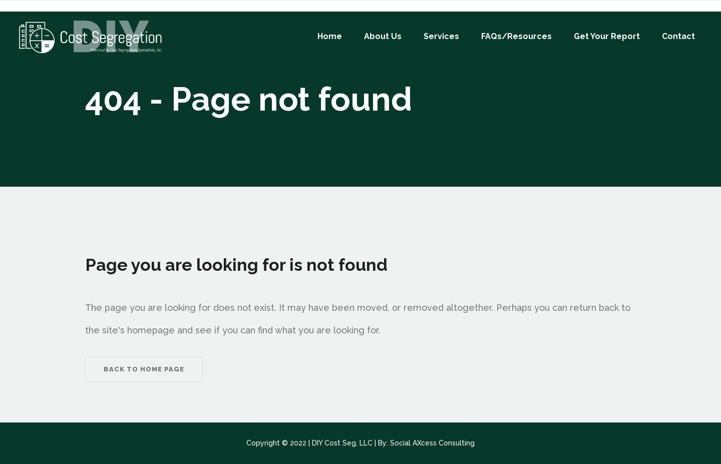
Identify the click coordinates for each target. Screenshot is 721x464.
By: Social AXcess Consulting (426, 443)
